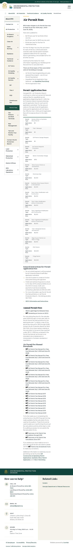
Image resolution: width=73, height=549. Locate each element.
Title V (11, 90)
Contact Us (9, 24)
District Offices (11, 163)
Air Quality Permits (46, 13)
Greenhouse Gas (13, 101)
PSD (10, 95)
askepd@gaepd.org (16, 506)
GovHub (66, 542)
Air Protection (21, 13)
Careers (45, 483)
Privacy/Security (31, 542)
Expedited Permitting (42, 81)
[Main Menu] (69, 7)
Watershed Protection (9, 157)
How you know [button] (64, 1)
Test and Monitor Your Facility (12, 133)
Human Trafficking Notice (13, 546)
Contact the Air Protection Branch (12, 142)
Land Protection (9, 150)
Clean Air (10, 41)
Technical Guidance (33, 13)
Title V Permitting (39, 460)
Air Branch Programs (10, 35)
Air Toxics (11, 66)
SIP (10, 85)
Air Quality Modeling (11, 72)
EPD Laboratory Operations (9, 170)
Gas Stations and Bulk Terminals (11, 115)
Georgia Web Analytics (28, 546)
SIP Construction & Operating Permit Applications (33, 456)
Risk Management (12, 124)
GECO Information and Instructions (37, 301)
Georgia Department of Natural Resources (56, 486)
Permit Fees (13, 107)
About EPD (11, 13)
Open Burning (9, 47)
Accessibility (20, 542)
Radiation (10, 54)
